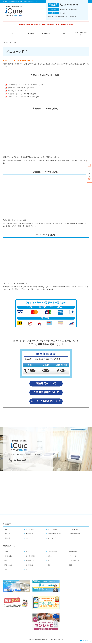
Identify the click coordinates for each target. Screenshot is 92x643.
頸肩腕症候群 (73, 551)
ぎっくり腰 (72, 556)
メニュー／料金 (28, 33)
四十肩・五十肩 (30, 556)
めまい (28, 551)
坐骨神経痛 (29, 565)
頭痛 (70, 565)
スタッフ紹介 (30, 529)
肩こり (28, 569)
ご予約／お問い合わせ (80, 34)
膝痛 (49, 565)
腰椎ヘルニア (30, 560)
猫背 (6, 560)
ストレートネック (74, 560)
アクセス (63, 33)
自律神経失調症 (52, 551)
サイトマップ (52, 538)
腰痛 (6, 569)
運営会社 (7, 538)
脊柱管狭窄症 (9, 556)
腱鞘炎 (50, 556)
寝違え (50, 560)
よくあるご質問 (74, 529)
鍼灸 (27, 538)
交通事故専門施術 (74, 533)
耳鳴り (7, 551)
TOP (11, 33)
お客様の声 (46, 33)
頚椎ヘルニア (9, 565)
